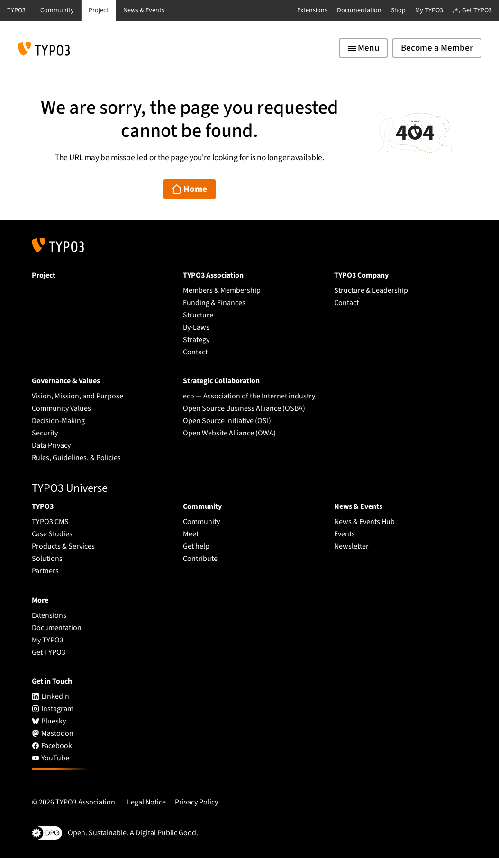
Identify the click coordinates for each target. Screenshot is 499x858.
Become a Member (437, 48)
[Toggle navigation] (363, 48)
